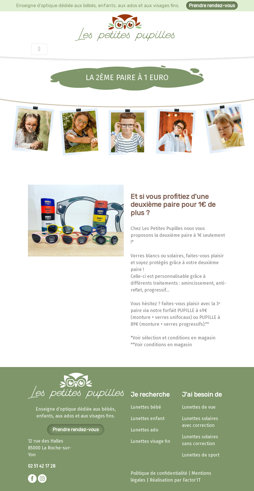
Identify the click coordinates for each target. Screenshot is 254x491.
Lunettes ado (144, 430)
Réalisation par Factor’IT (175, 480)
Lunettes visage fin (150, 441)
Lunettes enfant (147, 418)
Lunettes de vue (199, 407)
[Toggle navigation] (39, 49)
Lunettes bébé (146, 407)
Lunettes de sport (201, 455)
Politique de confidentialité (159, 473)
